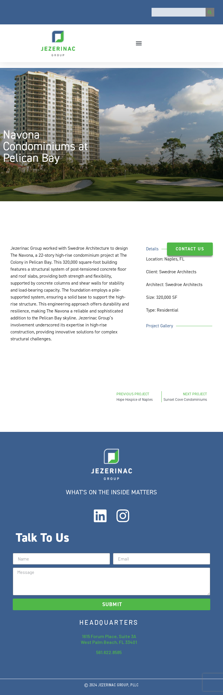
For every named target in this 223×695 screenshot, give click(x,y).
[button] (139, 43)
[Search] (210, 12)
